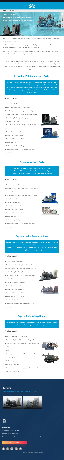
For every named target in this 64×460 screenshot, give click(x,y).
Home (4, 11)
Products (11, 11)
